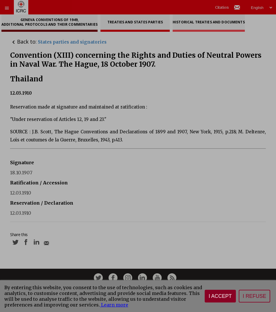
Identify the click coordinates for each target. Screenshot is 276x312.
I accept (220, 296)
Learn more (114, 305)
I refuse (254, 296)
